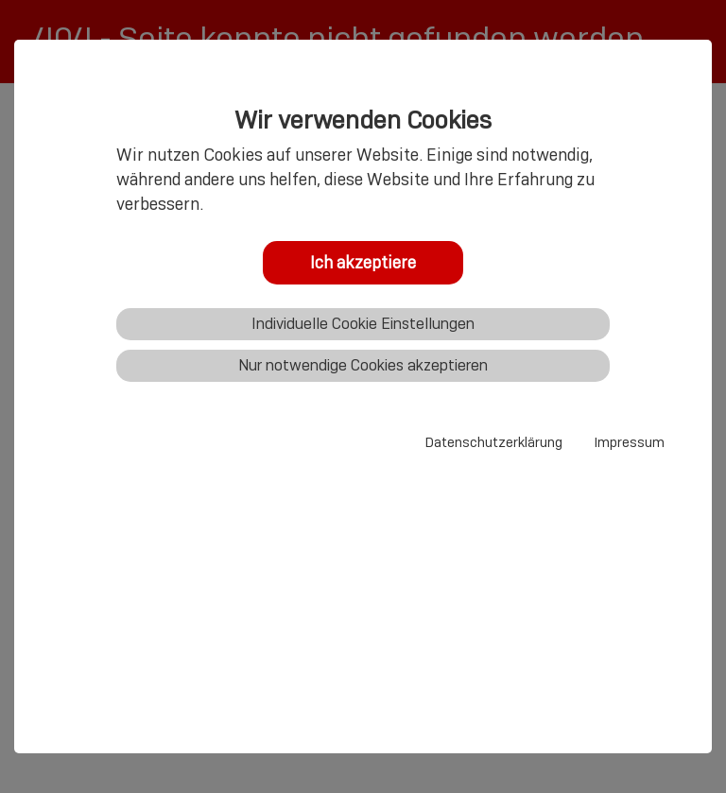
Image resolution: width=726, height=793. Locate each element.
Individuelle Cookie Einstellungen (363, 324)
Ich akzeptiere (363, 262)
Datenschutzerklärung (493, 442)
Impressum (630, 442)
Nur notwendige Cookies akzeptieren (363, 365)
